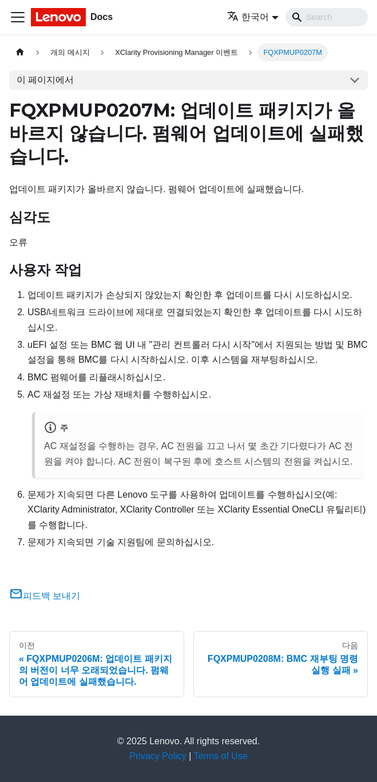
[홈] (20, 52)
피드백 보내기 (44, 596)
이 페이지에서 (45, 80)
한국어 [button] (248, 17)
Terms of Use (221, 756)
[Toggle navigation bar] (17, 17)
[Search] (326, 17)
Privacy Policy (157, 756)
